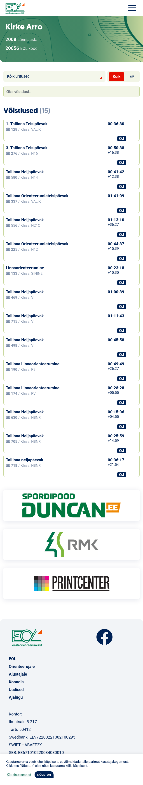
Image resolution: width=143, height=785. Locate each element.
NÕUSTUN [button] (44, 774)
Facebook (104, 637)
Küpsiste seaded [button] (19, 775)
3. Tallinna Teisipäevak (27, 147)
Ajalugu (16, 697)
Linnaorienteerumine (25, 267)
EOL (12, 658)
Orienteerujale (22, 666)
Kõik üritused (18, 76)
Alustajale (18, 674)
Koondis (16, 681)
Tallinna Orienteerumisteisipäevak (37, 195)
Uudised (16, 689)
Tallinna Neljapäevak (25, 171)
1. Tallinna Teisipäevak (27, 123)
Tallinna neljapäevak (24, 460)
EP (131, 76)
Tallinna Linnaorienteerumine (32, 363)
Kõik (116, 76)
